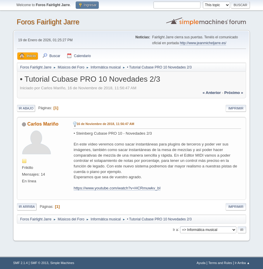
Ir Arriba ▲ (242, 263)
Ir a (175, 229)
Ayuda (201, 263)
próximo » (233, 92)
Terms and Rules (220, 263)
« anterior (212, 92)
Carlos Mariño (42, 123)
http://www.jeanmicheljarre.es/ (203, 43)
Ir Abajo (26, 108)
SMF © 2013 (40, 263)
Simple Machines (62, 263)
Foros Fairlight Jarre (48, 22)
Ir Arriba (27, 206)
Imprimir (235, 108)
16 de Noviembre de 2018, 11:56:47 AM (105, 124)
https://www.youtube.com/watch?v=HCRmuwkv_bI (117, 188)
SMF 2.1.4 (20, 263)
